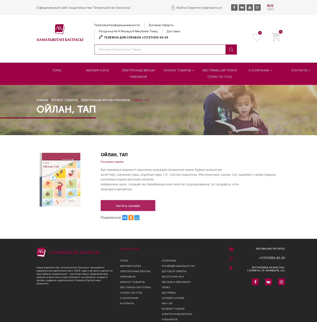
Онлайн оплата (173, 298)
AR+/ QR (167, 303)
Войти (181, 8)
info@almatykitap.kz (270, 248)
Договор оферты (161, 25)
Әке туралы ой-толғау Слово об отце (219, 74)
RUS (270, 6)
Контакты (127, 303)
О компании (260, 70)
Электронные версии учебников (138, 74)
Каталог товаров (179, 70)
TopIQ (56, 70)
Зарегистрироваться (205, 8)
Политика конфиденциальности (117, 25)
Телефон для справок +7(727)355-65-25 (133, 37)
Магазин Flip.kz (97, 70)
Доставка (173, 31)
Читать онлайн (128, 207)
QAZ (270, 9)
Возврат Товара (173, 308)
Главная (42, 100)
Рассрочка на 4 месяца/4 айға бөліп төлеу (128, 31)
